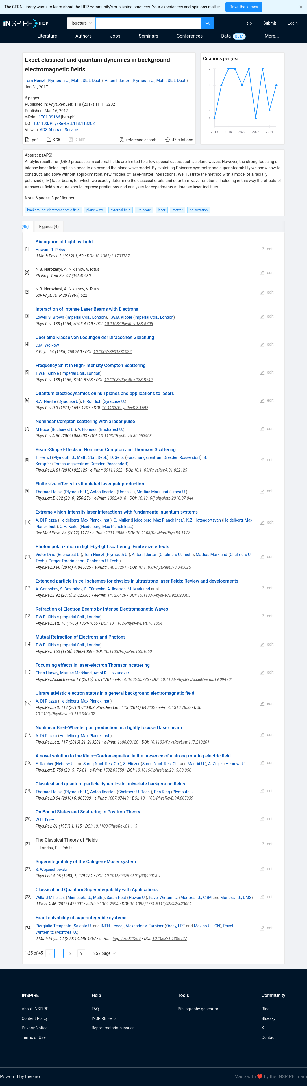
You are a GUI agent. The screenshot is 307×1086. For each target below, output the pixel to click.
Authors (83, 36)
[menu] (261, 23)
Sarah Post (116, 897)
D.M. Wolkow (47, 345)
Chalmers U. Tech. (176, 554)
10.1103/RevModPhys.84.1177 (163, 533)
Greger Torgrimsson (66, 561)
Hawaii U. (137, 897)
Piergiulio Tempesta (53, 926)
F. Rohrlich (92, 401)
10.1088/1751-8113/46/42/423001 (161, 904)
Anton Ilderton (117, 80)
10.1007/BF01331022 (112, 351)
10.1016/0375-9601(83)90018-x (132, 876)
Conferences (190, 36)
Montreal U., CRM (196, 897)
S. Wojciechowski (51, 869)
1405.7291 (117, 567)
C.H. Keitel (69, 526)
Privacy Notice (34, 1028)
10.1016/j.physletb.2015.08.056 (163, 770)
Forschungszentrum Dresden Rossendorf (163, 457)
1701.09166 (49, 117)
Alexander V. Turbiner (144, 926)
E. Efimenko (94, 589)
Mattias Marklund (152, 492)
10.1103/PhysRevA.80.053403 (125, 435)
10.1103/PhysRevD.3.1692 (125, 407)
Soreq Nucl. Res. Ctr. (101, 763)
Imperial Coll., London (86, 317)
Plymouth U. (76, 492)
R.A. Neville (46, 401)
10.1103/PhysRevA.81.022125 (160, 470)
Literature (47, 36)
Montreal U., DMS (235, 897)
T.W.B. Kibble (120, 317)
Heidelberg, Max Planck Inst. (84, 520)
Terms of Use (34, 1037)
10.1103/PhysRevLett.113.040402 (65, 713)
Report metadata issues (113, 1028)
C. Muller (122, 520)
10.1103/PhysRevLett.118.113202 (64, 123)
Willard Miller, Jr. (50, 897)
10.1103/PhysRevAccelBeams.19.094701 (197, 679)
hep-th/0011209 (127, 938)
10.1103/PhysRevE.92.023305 (164, 595)
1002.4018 (117, 498)
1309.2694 (109, 904)
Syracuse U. (68, 401)
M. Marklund (138, 589)
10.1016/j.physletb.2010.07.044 (165, 498)
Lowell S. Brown (50, 317)
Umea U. (126, 492)
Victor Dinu (45, 554)
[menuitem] (248, 23)
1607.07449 (118, 798)
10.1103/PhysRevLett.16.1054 (136, 623)
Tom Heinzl (35, 80)
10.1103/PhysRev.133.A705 (129, 323)
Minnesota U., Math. (85, 897)
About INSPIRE (35, 1009)
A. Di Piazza (46, 520)
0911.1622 (113, 470)
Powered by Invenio (20, 1076)
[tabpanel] (153, 598)
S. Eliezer (131, 763)
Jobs (115, 36)
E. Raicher (44, 763)
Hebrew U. (65, 763)
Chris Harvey (47, 673)
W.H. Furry (45, 820)
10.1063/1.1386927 (169, 938)
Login (293, 23)
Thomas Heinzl (49, 492)
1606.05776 (138, 679)
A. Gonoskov (47, 589)
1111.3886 (115, 533)
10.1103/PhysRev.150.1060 (128, 651)
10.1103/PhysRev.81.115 (115, 826)
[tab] (41, 226)
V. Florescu (87, 429)
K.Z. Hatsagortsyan (203, 520)
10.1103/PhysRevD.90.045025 (164, 567)
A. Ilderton (116, 589)
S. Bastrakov (71, 589)
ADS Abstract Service (59, 129)
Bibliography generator (198, 1009)
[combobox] (148, 23)
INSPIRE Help (104, 1018)
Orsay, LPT (175, 926)
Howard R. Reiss (50, 249)
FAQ (95, 1009)
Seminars (148, 36)
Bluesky (268, 1018)
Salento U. (83, 926)
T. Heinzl (43, 457)
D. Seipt (117, 457)
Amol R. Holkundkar (111, 673)
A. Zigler (215, 763)
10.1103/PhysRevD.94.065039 (166, 798)
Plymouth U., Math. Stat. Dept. (74, 80)
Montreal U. (66, 932)
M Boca (42, 429)
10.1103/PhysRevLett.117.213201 (180, 742)
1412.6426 (116, 595)
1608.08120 (127, 742)
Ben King (162, 792)
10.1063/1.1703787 (112, 256)
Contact (269, 1037)
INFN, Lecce (111, 926)
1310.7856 (181, 707)
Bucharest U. (63, 429)
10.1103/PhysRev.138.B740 (128, 379)
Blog (266, 1009)
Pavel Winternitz (163, 897)
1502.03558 (113, 770)
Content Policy (35, 1018)
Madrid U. (196, 763)
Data (226, 36)
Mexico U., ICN (207, 926)
